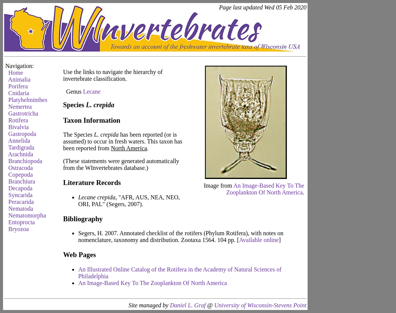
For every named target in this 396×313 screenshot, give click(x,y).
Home (15, 72)
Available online (259, 240)
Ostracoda (20, 168)
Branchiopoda (25, 161)
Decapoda (20, 188)
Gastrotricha (23, 113)
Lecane (92, 91)
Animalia (19, 79)
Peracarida (21, 202)
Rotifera (18, 120)
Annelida (19, 140)
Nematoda (20, 208)
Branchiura (21, 181)
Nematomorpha (27, 215)
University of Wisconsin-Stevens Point (260, 305)
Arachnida (20, 154)
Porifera (18, 86)
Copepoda (20, 174)
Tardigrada (21, 147)
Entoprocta (21, 222)
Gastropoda (22, 134)
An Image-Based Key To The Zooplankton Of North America (265, 189)
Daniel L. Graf (188, 305)
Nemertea (20, 106)
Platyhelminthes (27, 100)
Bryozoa (18, 229)
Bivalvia (18, 127)
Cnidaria (18, 93)
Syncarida (20, 195)
